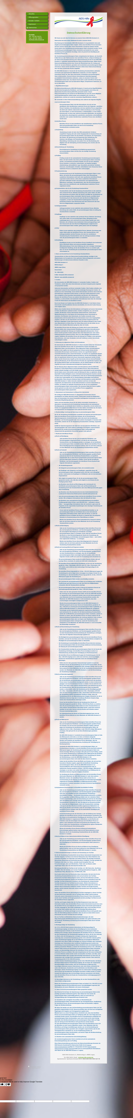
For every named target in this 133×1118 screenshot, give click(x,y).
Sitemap (39, 1066)
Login (103, 1066)
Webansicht (102, 1067)
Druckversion (32, 1066)
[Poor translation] (7, 1084)
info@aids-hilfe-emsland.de (85, 1057)
